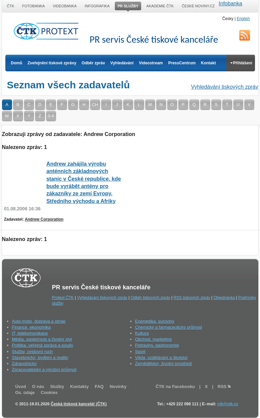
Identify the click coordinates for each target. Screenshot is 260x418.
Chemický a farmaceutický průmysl (168, 327)
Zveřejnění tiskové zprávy (52, 63)
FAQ (99, 386)
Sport (140, 351)
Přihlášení (241, 63)
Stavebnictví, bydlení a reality (40, 357)
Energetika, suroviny (155, 321)
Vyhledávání (122, 63)
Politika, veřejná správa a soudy (42, 345)
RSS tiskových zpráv (192, 297)
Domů (16, 63)
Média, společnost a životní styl (42, 339)
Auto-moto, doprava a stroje (38, 321)
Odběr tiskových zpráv (150, 297)
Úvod (20, 386)
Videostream (151, 63)
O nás (38, 386)
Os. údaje (25, 392)
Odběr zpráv (93, 63)
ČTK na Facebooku (175, 386)
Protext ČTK (63, 297)
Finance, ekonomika (31, 327)
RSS (244, 35)
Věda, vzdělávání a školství (161, 357)
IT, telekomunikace (30, 333)
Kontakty (79, 386)
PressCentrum (182, 63)
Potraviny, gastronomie (157, 345)
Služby (57, 386)
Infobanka (230, 3)
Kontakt (208, 63)
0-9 (51, 115)
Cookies (49, 392)
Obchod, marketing (153, 339)
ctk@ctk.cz (227, 404)
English (243, 18)
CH (95, 104)
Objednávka (224, 297)
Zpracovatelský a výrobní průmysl (44, 369)
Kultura (142, 333)
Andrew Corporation (44, 219)
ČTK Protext (48, 31)
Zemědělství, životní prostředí (163, 363)
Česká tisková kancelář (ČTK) (79, 404)
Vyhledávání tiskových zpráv (224, 87)
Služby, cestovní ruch (32, 351)
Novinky (117, 386)
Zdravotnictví (24, 363)
